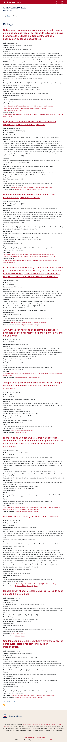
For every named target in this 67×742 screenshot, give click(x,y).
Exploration (6, 263)
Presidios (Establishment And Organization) (30, 106)
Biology (10, 116)
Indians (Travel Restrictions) (44, 187)
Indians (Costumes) (33, 509)
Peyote (20, 256)
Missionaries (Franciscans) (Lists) (13, 509)
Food (17, 108)
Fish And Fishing (40, 373)
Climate (31, 507)
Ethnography (33, 114)
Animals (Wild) (49, 373)
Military (12, 114)
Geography (18, 114)
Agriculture (6, 114)
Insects (10, 375)
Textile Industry (48, 106)
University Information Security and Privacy (33, 737)
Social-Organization (43, 114)
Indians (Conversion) (29, 187)
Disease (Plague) (15, 634)
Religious (52, 114)
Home (8, 16)
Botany (5, 375)
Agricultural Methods (9, 108)
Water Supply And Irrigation (18, 323)
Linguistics (56, 260)
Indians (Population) (41, 108)
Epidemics (26, 256)
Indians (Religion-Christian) (11, 507)
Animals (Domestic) (35, 254)
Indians (18, 584)
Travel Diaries (31, 323)
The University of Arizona (47, 740)
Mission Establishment (40, 507)
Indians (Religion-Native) (27, 108)
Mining (5, 116)
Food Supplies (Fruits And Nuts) (24, 373)
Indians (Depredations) (10, 106)
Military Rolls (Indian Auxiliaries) (12, 110)
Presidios (13, 584)
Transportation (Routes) (26, 430)
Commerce (13, 695)
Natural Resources (41, 323)
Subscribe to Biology (4, 705)
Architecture (59, 114)
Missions (34, 189)
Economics (25, 114)
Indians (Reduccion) (16, 187)
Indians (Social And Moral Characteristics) (42, 256)
